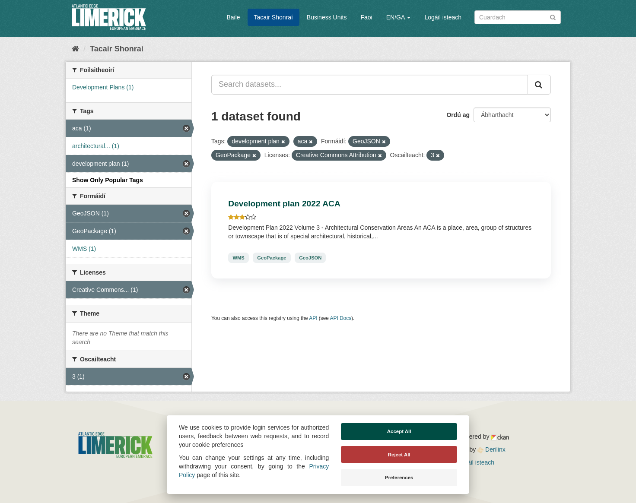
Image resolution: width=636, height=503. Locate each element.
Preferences (399, 477)
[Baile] (75, 48)
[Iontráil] (552, 16)
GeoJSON (310, 257)
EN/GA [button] (398, 17)
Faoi (366, 17)
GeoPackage (271, 257)
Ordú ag (458, 114)
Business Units (327, 17)
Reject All (399, 454)
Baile (233, 17)
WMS (238, 257)
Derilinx (491, 449)
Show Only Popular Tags (107, 180)
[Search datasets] (517, 17)
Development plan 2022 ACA (284, 203)
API (313, 318)
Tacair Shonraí (273, 17)
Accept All (399, 431)
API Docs (341, 318)
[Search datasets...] (369, 85)
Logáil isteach (442, 17)
